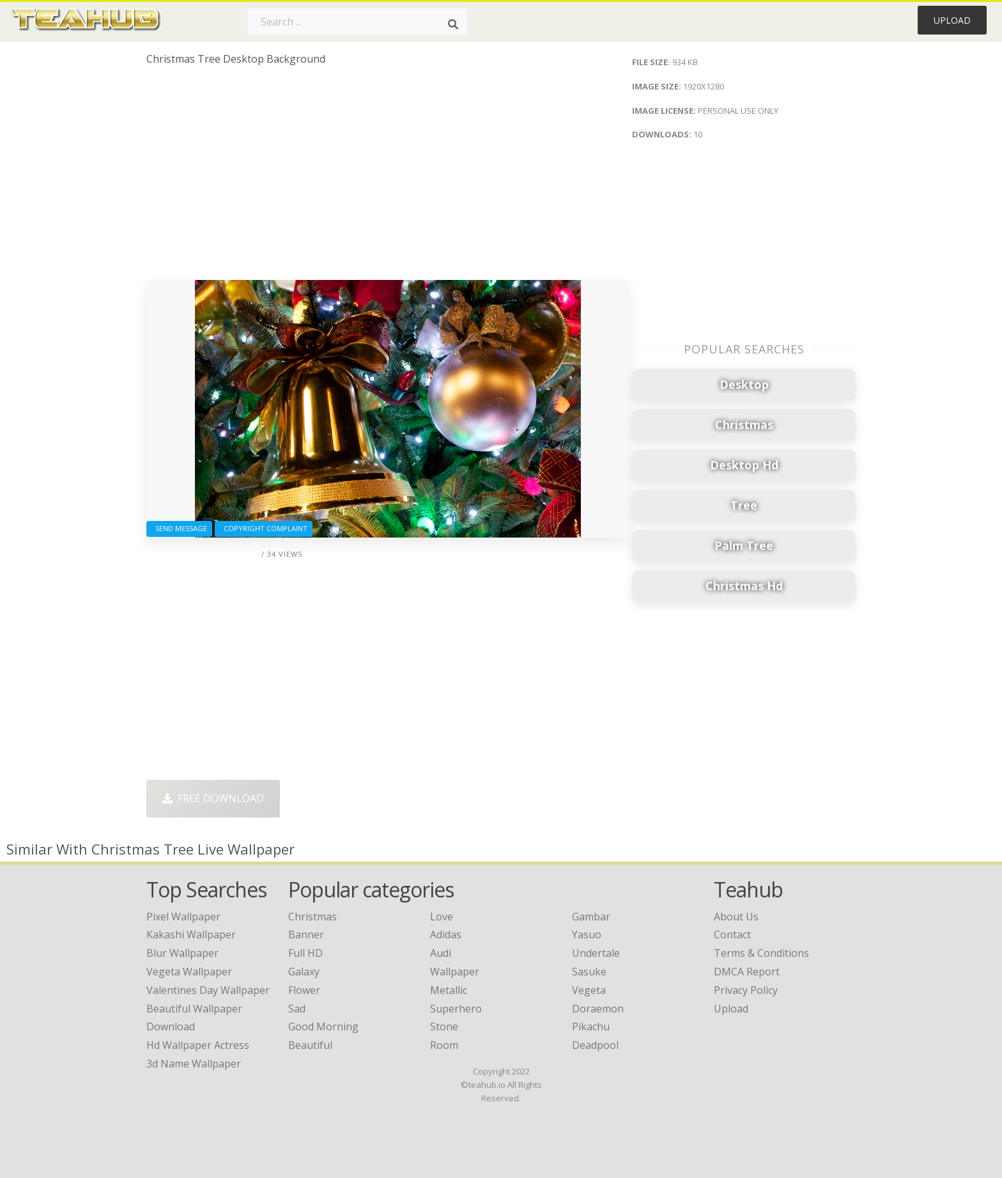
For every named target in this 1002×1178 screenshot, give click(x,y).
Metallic (448, 990)
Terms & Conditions (761, 953)
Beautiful (310, 1045)
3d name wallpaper (193, 1064)
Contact (732, 934)
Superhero (456, 1009)
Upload (952, 20)
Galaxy (304, 972)
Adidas (445, 934)
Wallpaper (454, 972)
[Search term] (357, 22)
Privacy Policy (746, 990)
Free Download (213, 798)
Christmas (312, 917)
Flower (304, 990)
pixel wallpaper (183, 917)
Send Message (179, 528)
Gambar (591, 917)
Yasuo (586, 934)
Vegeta (589, 990)
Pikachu (591, 1026)
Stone (444, 1026)
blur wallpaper (182, 953)
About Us (736, 917)
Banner (306, 934)
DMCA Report (747, 972)
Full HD (305, 953)
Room (444, 1045)
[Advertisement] (387, 177)
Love (441, 917)
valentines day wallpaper (208, 990)
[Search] (453, 24)
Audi (440, 953)
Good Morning (323, 1026)
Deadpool (595, 1045)
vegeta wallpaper (189, 972)
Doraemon (598, 1009)
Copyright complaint (263, 528)
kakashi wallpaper (191, 934)
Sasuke (589, 972)
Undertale (596, 953)
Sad (296, 1009)
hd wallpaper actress (197, 1045)
